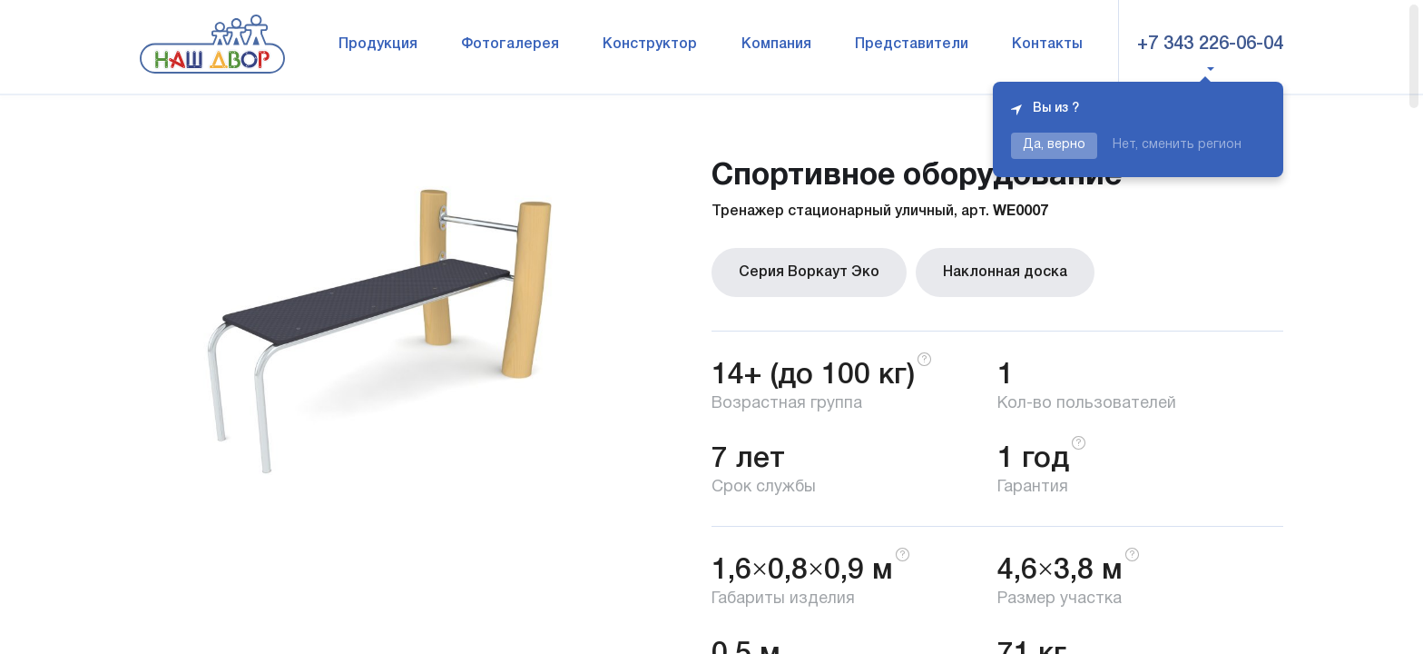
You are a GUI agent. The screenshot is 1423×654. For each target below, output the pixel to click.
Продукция (378, 44)
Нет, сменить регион (1177, 145)
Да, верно (1054, 145)
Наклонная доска (1005, 272)
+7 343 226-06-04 (1210, 44)
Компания (776, 44)
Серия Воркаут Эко (809, 272)
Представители (911, 44)
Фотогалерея (510, 44)
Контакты (1047, 44)
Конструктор (650, 44)
